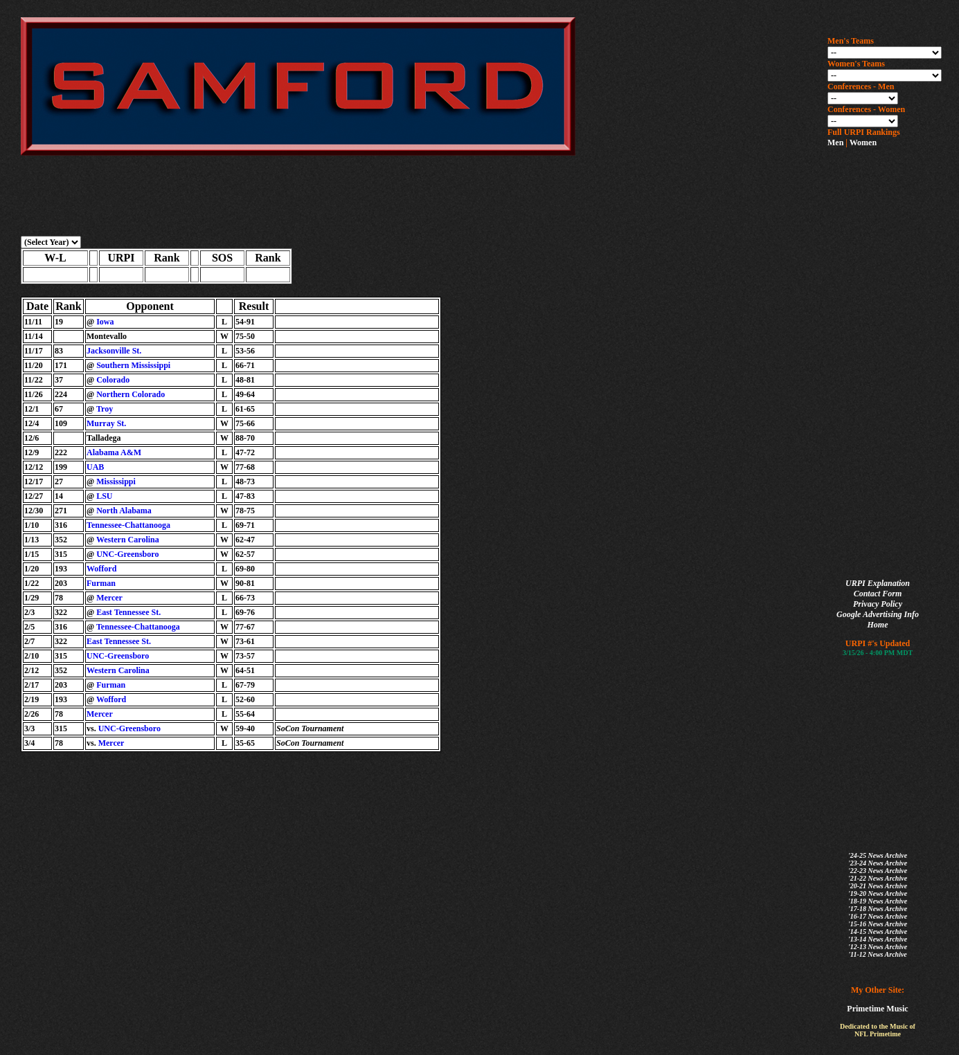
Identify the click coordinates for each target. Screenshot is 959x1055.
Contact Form (878, 593)
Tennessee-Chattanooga (128, 525)
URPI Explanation (877, 583)
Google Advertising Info (877, 614)
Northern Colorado (130, 394)
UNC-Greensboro (127, 554)
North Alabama (124, 510)
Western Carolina (127, 539)
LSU (104, 496)
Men (835, 142)
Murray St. (106, 423)
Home (878, 625)
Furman (101, 583)
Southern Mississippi (133, 365)
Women (863, 142)
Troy (104, 409)
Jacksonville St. (114, 351)
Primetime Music (877, 1008)
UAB (95, 467)
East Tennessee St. (128, 612)
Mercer (109, 598)
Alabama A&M (114, 452)
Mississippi (116, 481)
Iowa (105, 322)
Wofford (101, 569)
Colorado (112, 380)
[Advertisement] (882, 363)
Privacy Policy (877, 604)
